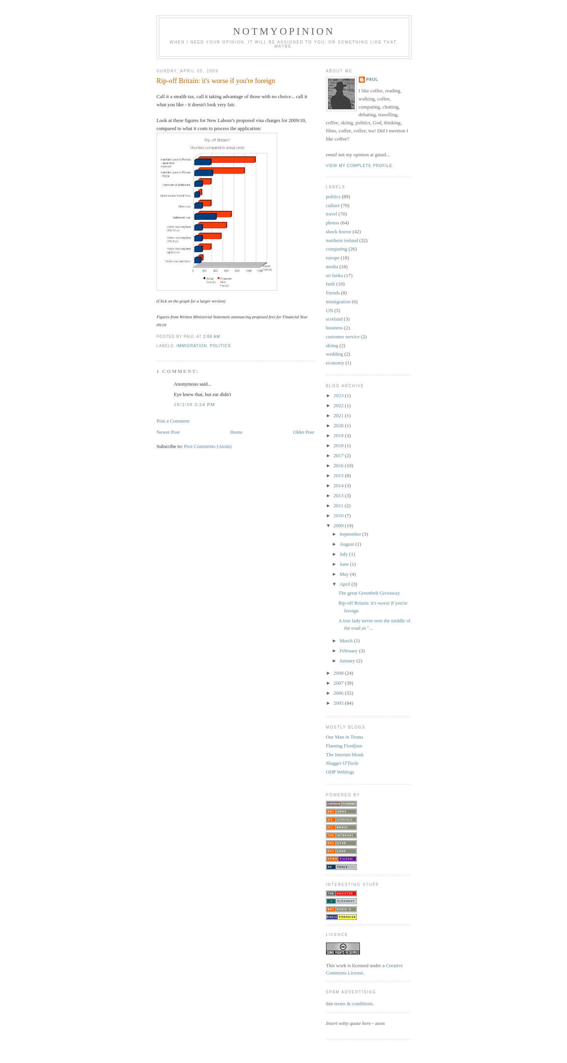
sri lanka (334, 275)
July (344, 554)
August (347, 544)
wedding (334, 354)
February (349, 651)
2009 (339, 525)
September (351, 534)
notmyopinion (284, 31)
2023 (339, 395)
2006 (339, 693)
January (348, 661)
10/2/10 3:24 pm (195, 404)
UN (329, 310)
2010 (339, 515)
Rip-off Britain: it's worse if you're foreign (216, 81)
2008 (339, 673)
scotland (334, 319)
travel (332, 214)
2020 (339, 425)
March (347, 640)
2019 (339, 435)
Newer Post (168, 432)
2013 (339, 495)
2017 (339, 455)
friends (333, 293)
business (334, 328)
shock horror (338, 231)
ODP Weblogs (340, 772)
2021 (339, 415)
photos (333, 223)
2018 (339, 445)
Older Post (303, 432)
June (345, 564)
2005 (339, 703)
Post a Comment (173, 421)
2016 (339, 465)
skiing (332, 345)
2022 (339, 405)
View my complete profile (359, 166)
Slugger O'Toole (342, 763)
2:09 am (211, 336)
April (345, 584)
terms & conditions (354, 1003)
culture (333, 205)
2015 (339, 475)
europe (333, 258)
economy (335, 363)
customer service (343, 336)
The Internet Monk (345, 754)
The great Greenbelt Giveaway (369, 593)
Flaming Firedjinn (344, 746)
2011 (339, 505)
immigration (192, 346)
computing (337, 249)
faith (330, 284)
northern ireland (342, 240)
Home (236, 432)
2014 (339, 485)
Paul (372, 79)
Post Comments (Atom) (208, 446)
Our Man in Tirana (344, 737)
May (345, 574)
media (332, 266)
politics (220, 346)
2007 (339, 683)
